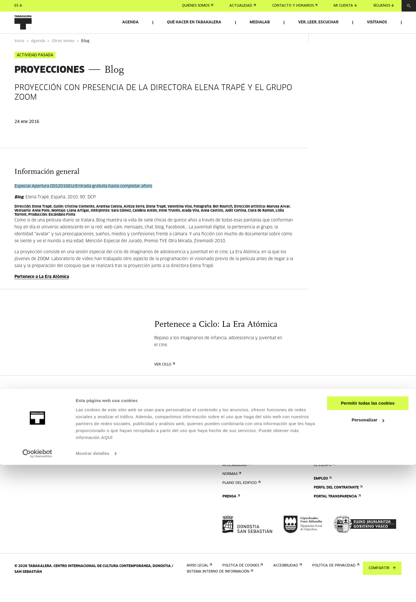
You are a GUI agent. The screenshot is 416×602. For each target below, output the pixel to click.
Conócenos (325, 445)
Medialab (260, 22)
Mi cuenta (345, 6)
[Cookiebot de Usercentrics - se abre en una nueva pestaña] (37, 590)
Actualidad (242, 6)
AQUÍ (107, 574)
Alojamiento (236, 472)
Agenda (130, 22)
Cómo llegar (236, 454)
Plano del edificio (240, 499)
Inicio (19, 57)
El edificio (324, 454)
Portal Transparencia (337, 513)
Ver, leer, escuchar (318, 22)
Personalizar (368, 557)
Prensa (230, 513)
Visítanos (377, 22)
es (18, 6)
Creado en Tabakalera (337, 472)
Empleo (322, 495)
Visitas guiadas (238, 463)
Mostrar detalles (92, 590)
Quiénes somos (197, 6)
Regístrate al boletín (244, 414)
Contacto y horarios (294, 6)
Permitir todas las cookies (368, 540)
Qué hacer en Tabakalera (194, 22)
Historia (323, 463)
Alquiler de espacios (335, 414)
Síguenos (383, 6)
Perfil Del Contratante (337, 504)
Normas (231, 490)
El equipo (324, 481)
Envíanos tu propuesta (337, 423)
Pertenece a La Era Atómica (41, 293)
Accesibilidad (236, 481)
